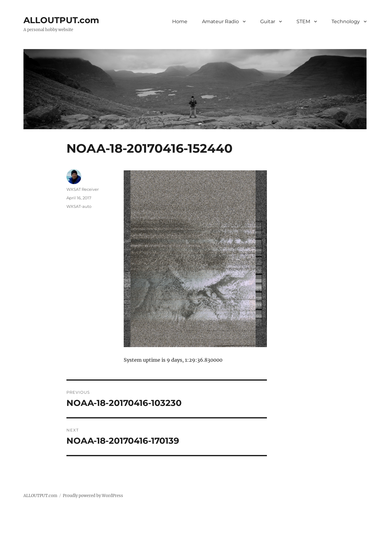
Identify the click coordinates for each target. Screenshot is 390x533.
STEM (303, 21)
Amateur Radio (220, 21)
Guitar (267, 21)
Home (179, 21)
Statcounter (14, 529)
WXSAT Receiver (82, 189)
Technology (346, 21)
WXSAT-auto (78, 206)
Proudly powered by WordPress (93, 495)
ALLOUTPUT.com (61, 20)
